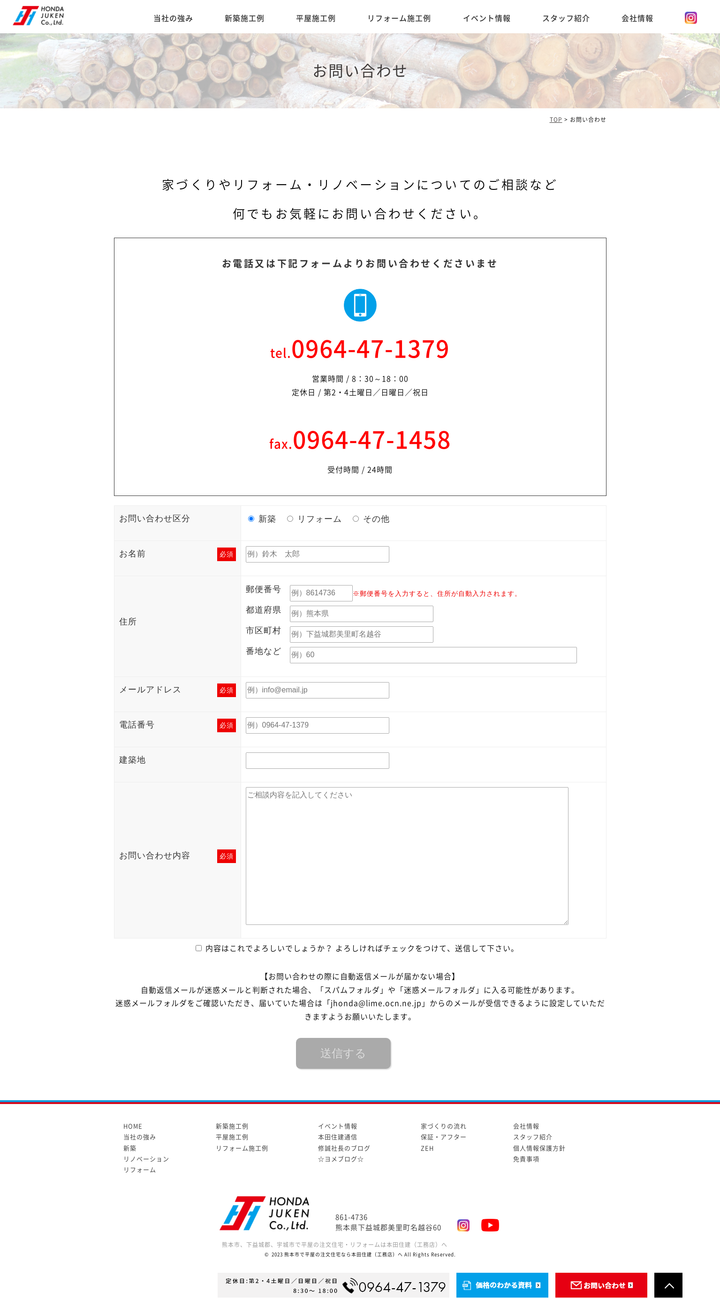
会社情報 (637, 18)
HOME (133, 1126)
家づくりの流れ (444, 1126)
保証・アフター (444, 1137)
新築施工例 (245, 18)
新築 (129, 1148)
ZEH (427, 1148)
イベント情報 (487, 18)
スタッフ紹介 (566, 18)
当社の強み (173, 18)
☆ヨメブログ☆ (341, 1159)
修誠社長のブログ (344, 1148)
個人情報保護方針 (539, 1148)
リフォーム (139, 1170)
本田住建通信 (337, 1137)
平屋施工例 (316, 18)
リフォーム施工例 (399, 18)
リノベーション (146, 1159)
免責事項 (526, 1159)
